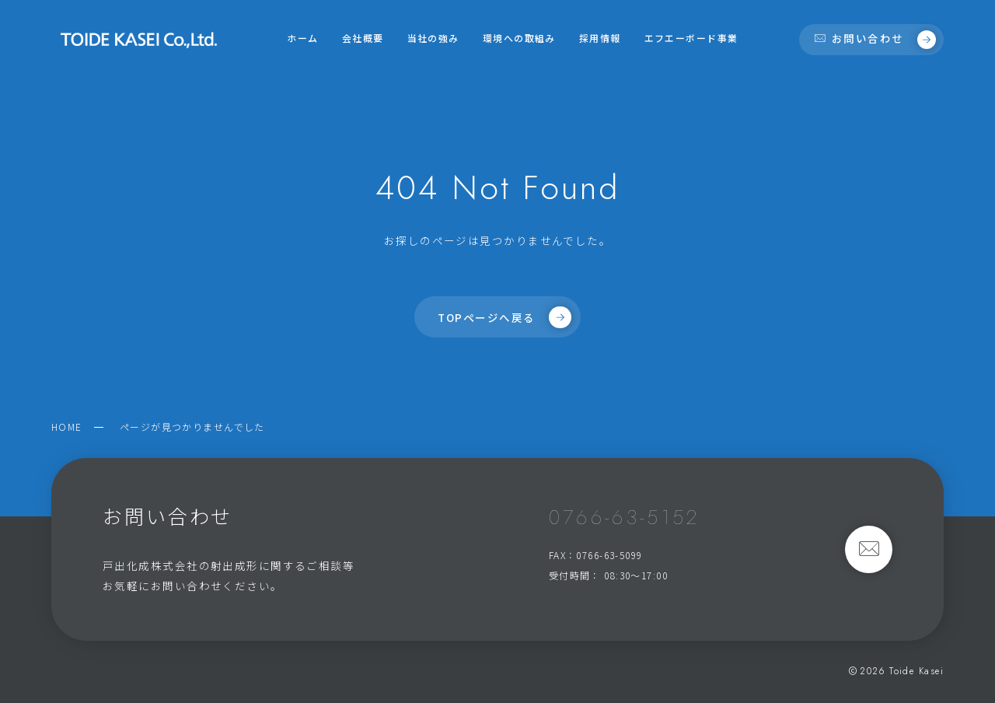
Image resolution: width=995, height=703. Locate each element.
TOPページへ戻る (504, 317)
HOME (66, 426)
